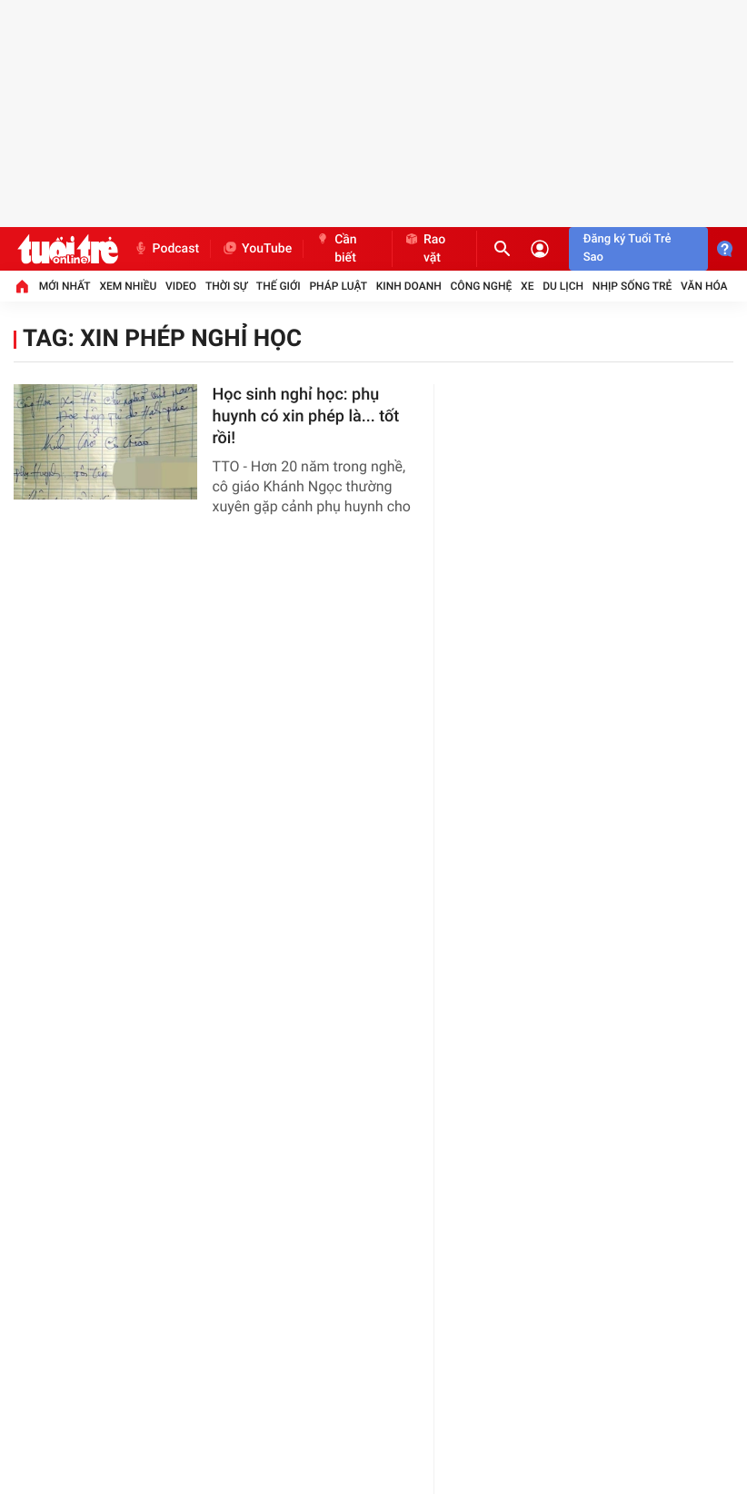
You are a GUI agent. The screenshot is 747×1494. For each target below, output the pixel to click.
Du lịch (563, 286)
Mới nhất (65, 286)
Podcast (166, 249)
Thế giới (278, 286)
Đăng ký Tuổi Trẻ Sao (627, 248)
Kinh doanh (409, 286)
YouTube (257, 249)
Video (180, 286)
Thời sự (226, 286)
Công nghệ (482, 286)
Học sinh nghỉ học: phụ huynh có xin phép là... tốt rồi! (305, 416)
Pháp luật (338, 286)
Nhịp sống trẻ (632, 286)
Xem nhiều (127, 286)
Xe (527, 286)
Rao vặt (424, 249)
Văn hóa (704, 286)
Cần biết (335, 249)
